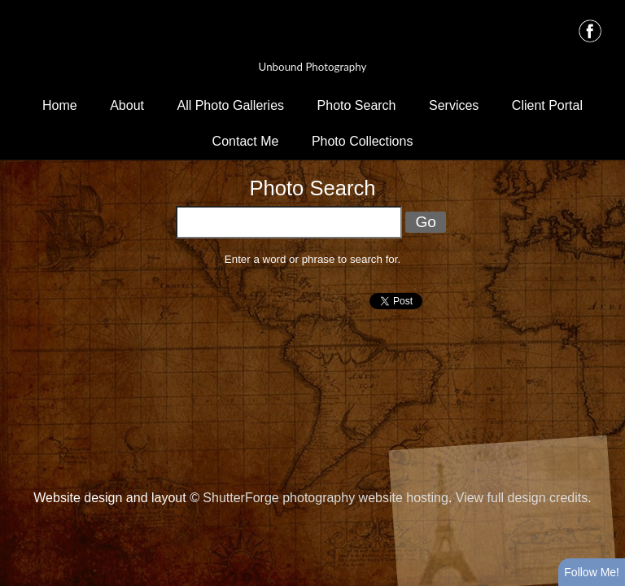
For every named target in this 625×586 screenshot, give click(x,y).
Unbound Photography (313, 66)
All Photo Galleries (230, 105)
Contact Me (245, 141)
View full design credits (522, 498)
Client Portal (547, 105)
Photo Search (356, 105)
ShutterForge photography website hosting (325, 498)
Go (425, 221)
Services (454, 105)
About (127, 105)
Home (59, 105)
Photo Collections (362, 141)
